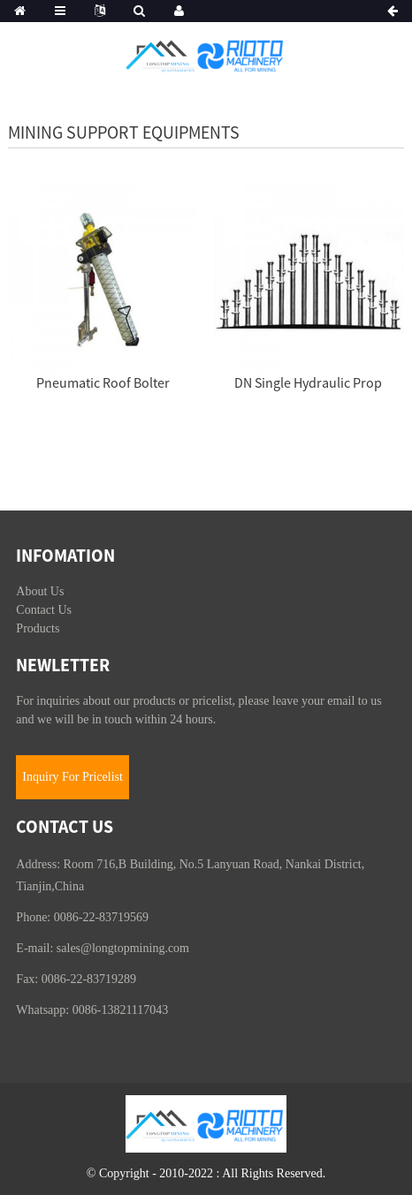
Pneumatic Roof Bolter (103, 382)
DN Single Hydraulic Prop (308, 382)
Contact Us (44, 609)
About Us (40, 591)
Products (37, 628)
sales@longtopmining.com (123, 948)
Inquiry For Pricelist (72, 776)
